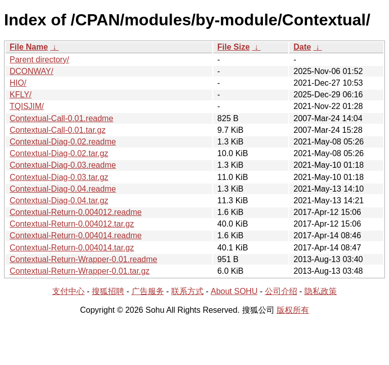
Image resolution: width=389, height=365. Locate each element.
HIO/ (18, 83)
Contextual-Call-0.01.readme (61, 118)
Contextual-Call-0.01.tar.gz (57, 130)
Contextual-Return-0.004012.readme (76, 212)
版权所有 (293, 310)
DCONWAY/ (31, 71)
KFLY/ (20, 94)
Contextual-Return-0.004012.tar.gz (72, 224)
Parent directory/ (39, 59)
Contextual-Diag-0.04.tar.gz (59, 200)
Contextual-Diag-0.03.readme (63, 165)
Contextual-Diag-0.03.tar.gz (59, 177)
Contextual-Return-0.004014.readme (76, 235)
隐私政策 (320, 291)
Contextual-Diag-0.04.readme (63, 189)
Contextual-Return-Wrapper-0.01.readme (83, 259)
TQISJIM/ (27, 106)
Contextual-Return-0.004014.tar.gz (72, 247)
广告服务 (148, 291)
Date (302, 47)
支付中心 (68, 291)
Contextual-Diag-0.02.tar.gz (59, 153)
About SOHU (234, 291)
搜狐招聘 (108, 291)
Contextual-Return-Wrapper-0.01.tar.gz (79, 271)
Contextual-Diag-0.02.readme (63, 141)
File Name (29, 47)
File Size (233, 47)
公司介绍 (281, 291)
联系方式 (187, 291)
